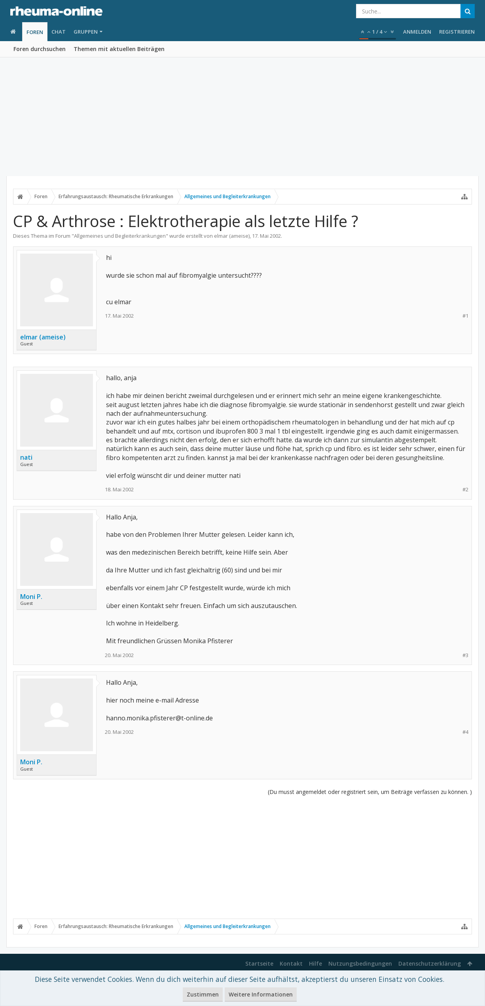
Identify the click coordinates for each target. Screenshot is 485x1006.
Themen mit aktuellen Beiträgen (119, 49)
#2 (465, 489)
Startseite (259, 963)
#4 (465, 732)
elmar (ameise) (232, 235)
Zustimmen (203, 994)
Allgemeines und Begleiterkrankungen (120, 235)
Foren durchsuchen (39, 49)
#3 (465, 655)
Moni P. (31, 597)
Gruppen (86, 31)
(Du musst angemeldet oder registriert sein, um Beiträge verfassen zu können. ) (370, 792)
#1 (465, 316)
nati (26, 457)
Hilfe (315, 963)
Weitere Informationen (261, 994)
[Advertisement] (242, 116)
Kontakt (291, 963)
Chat (58, 31)
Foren (35, 32)
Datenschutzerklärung (429, 963)
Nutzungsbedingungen (360, 963)
